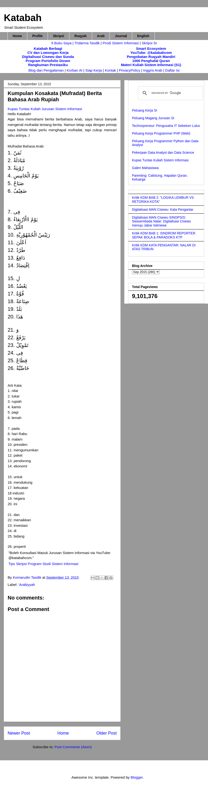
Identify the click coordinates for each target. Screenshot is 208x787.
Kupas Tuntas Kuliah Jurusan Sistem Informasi (45, 109)
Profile (37, 36)
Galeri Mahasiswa (145, 168)
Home (17, 36)
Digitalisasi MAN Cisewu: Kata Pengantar (162, 209)
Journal (121, 36)
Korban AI (74, 70)
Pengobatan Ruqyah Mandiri (151, 57)
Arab (101, 36)
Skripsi (58, 36)
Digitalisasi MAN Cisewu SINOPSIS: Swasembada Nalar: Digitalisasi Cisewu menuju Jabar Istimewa (161, 221)
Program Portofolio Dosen (48, 61)
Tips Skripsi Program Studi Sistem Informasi (43, 564)
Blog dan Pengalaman (46, 70)
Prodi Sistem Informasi (121, 43)
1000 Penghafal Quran (151, 61)
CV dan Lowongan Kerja (48, 53)
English (143, 36)
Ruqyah (80, 36)
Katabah (23, 17)
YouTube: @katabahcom (151, 53)
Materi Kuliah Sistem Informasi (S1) (151, 65)
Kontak (110, 70)
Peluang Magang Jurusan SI (153, 118)
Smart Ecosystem (151, 48)
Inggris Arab (153, 70)
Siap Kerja (93, 70)
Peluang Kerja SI (144, 110)
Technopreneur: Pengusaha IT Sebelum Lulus (166, 126)
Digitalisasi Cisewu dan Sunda (48, 57)
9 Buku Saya (61, 43)
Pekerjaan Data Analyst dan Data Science (163, 152)
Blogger (137, 777)
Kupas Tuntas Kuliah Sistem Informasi (160, 160)
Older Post (106, 733)
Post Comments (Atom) (73, 747)
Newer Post (19, 733)
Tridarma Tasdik (87, 43)
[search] (170, 93)
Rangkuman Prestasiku (48, 65)
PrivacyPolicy (130, 70)
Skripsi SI (149, 43)
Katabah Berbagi (48, 48)
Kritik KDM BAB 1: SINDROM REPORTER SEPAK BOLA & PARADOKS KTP (163, 235)
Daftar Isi (172, 70)
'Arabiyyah (26, 585)
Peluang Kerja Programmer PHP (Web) (161, 133)
